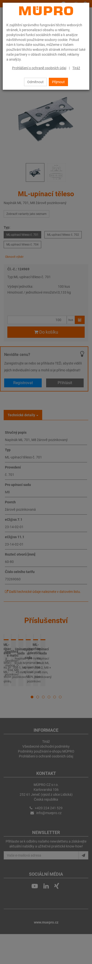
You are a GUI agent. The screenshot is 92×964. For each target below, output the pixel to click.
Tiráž (76, 68)
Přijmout (58, 82)
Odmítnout (35, 82)
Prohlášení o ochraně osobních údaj (39, 68)
